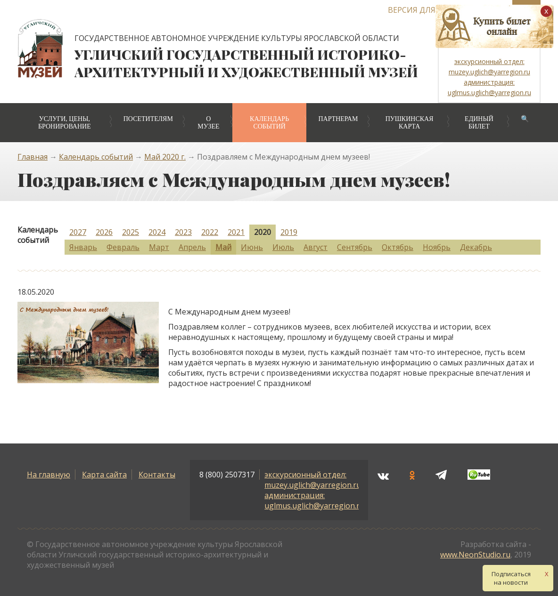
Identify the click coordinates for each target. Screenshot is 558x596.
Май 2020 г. (165, 157)
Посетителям (148, 118)
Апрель (192, 247)
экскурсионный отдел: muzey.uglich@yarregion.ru (312, 479)
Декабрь (476, 247)
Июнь (252, 247)
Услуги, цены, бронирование (64, 122)
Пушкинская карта (410, 122)
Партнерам (338, 118)
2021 (236, 232)
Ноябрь (437, 247)
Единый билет (479, 122)
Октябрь (397, 247)
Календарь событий (269, 122)
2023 (183, 232)
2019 (288, 232)
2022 (209, 232)
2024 (156, 232)
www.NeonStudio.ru (475, 554)
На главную (48, 474)
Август (316, 247)
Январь (83, 247)
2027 (77, 232)
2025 (130, 232)
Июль (283, 247)
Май (223, 247)
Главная (32, 157)
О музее (208, 122)
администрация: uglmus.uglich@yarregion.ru (314, 500)
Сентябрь (354, 247)
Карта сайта (104, 474)
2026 (104, 232)
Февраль (123, 247)
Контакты (157, 474)
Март (159, 247)
